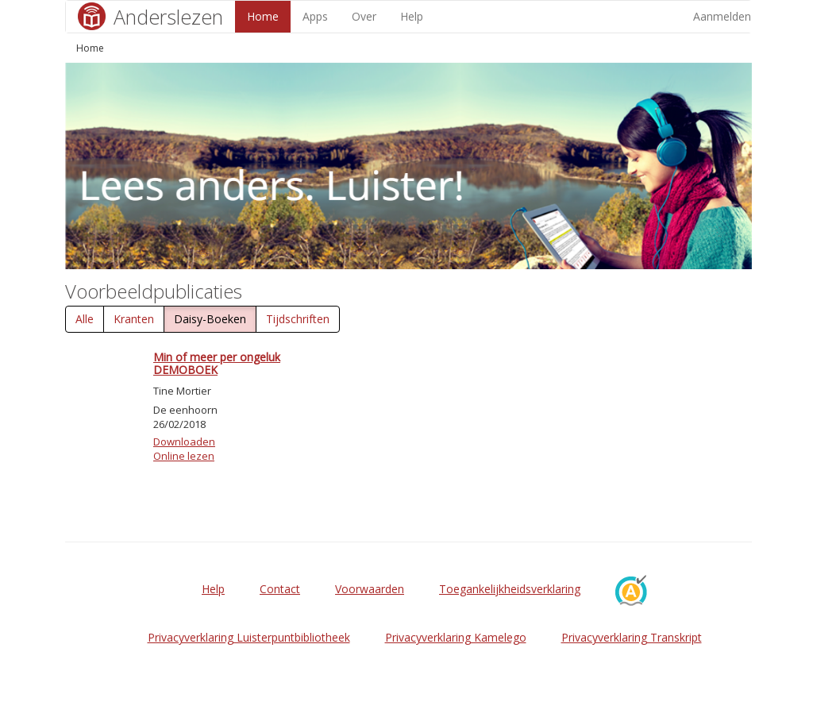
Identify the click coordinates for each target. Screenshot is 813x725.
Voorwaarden (369, 588)
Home (263, 16)
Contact (280, 588)
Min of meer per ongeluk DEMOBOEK (216, 362)
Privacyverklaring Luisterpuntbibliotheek (249, 637)
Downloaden (184, 441)
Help (411, 16)
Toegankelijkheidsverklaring (509, 588)
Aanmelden (722, 16)
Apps (315, 16)
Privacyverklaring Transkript (631, 637)
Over (364, 16)
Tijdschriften (297, 318)
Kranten (134, 318)
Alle (84, 318)
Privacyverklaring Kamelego (455, 637)
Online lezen (183, 456)
